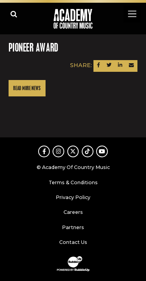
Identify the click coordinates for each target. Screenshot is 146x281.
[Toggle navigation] (131, 13)
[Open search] (13, 13)
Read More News (26, 88)
